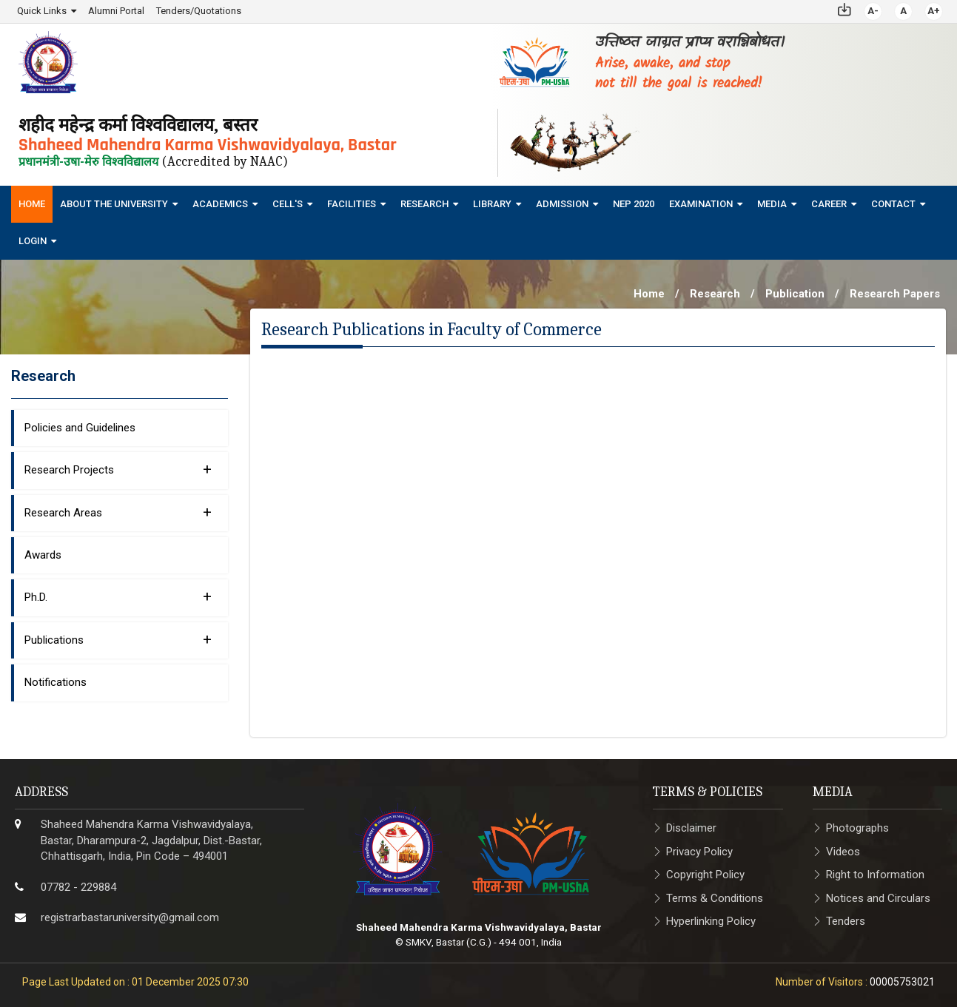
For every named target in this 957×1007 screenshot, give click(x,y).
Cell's (287, 203)
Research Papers (895, 293)
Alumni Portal (116, 10)
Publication (795, 293)
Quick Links (42, 10)
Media (772, 203)
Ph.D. (118, 596)
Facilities (351, 203)
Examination (701, 203)
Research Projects (118, 468)
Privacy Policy (699, 851)
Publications (118, 638)
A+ (933, 10)
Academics (220, 203)
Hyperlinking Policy (711, 920)
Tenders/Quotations (198, 10)
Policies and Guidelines (79, 427)
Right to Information (875, 873)
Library (492, 203)
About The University (114, 203)
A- (873, 10)
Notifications (55, 681)
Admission (562, 203)
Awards (42, 554)
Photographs (857, 828)
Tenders (845, 920)
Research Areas (118, 511)
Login (33, 240)
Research (424, 203)
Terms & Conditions (714, 897)
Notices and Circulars (878, 897)
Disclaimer (691, 828)
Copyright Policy (705, 873)
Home (32, 203)
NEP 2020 (633, 203)
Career (829, 203)
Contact (893, 203)
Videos (843, 851)
